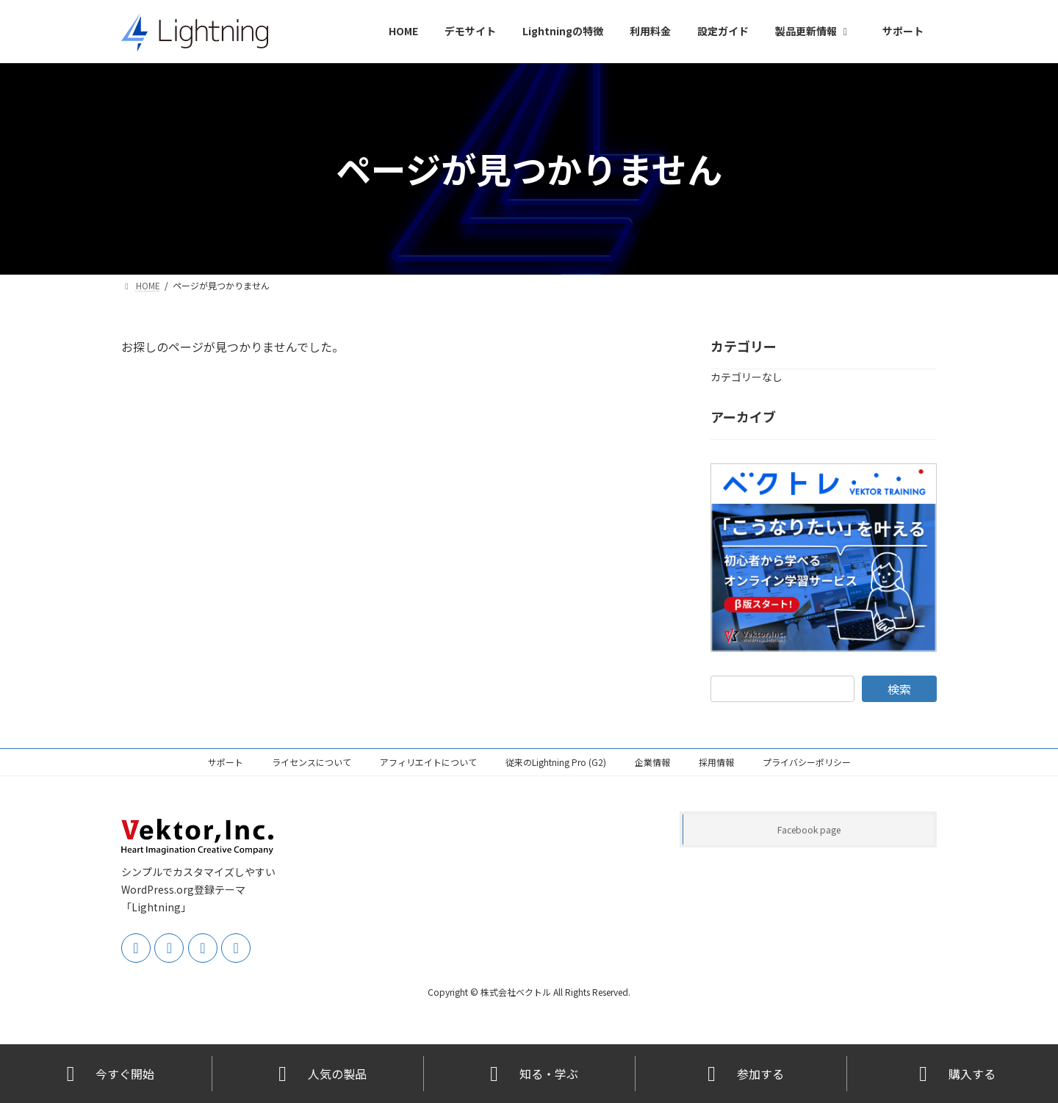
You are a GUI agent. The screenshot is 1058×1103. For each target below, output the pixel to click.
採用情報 (716, 762)
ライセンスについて (311, 762)
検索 (899, 688)
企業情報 (652, 762)
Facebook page (809, 829)
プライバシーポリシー (807, 762)
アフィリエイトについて (428, 762)
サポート (225, 762)
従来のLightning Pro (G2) (555, 762)
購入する (953, 1074)
